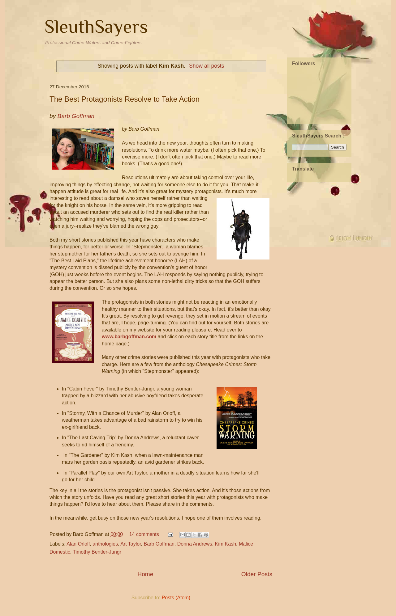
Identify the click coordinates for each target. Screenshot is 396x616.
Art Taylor (130, 543)
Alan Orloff (78, 543)
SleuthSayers (96, 26)
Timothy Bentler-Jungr (97, 552)
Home (145, 574)
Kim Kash (225, 543)
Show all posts (206, 66)
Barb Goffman (159, 543)
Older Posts (256, 574)
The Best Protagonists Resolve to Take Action (125, 99)
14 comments (144, 534)
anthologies (105, 543)
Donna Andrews (194, 543)
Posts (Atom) (176, 597)
